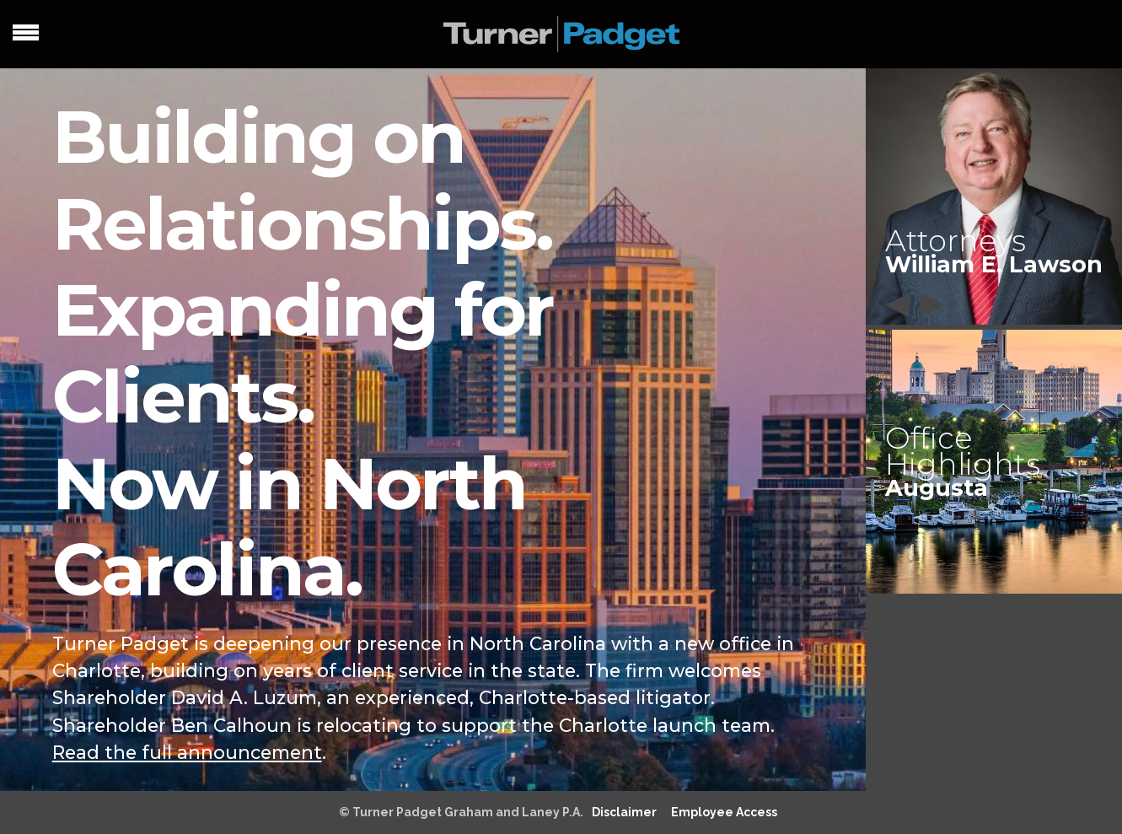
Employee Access (724, 812)
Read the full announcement (187, 752)
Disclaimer (624, 812)
